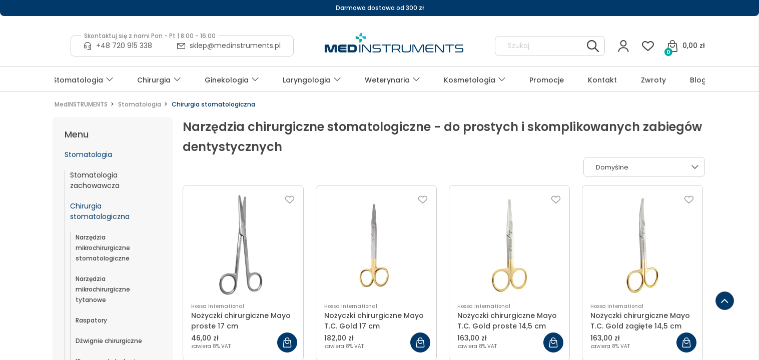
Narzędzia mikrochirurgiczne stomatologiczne (103, 247)
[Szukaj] (592, 46)
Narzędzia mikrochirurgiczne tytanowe (103, 289)
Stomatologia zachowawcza (95, 180)
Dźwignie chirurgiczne (109, 340)
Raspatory (91, 320)
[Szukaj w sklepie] (540, 46)
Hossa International (217, 306)
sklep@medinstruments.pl (235, 45)
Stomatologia (88, 155)
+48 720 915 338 (124, 45)
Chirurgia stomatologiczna (100, 211)
